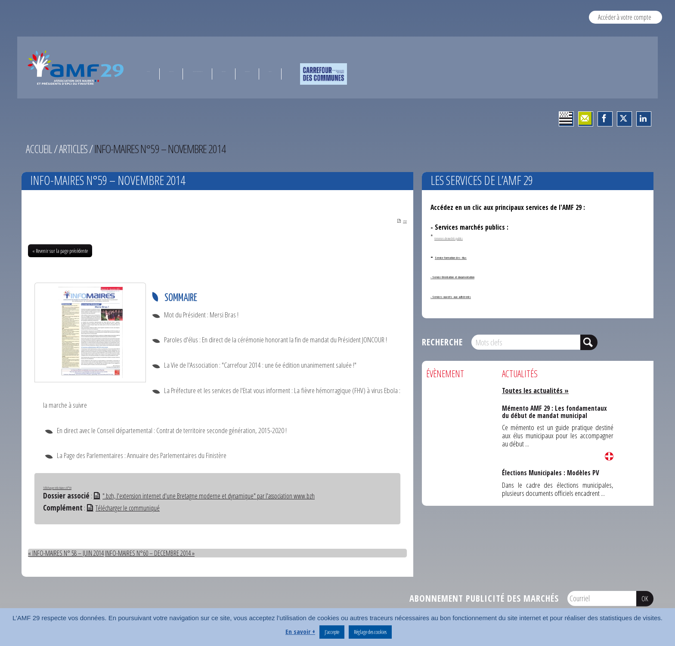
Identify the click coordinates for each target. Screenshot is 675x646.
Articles (75, 149)
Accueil (39, 149)
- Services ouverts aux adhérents (477, 295)
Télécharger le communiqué (125, 508)
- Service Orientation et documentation (487, 275)
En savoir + (300, 631)
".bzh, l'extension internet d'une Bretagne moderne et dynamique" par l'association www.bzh (210, 496)
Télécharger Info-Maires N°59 (76, 487)
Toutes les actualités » (537, 390)
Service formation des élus (473, 256)
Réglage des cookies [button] (370, 632)
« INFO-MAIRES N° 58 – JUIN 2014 (68, 553)
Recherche (442, 342)
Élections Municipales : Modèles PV (550, 472)
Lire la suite (609, 456)
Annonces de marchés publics (467, 237)
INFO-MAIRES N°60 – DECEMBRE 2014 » (157, 553)
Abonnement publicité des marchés (484, 598)
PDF (397, 220)
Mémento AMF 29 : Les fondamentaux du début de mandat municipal (554, 410)
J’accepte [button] (332, 632)
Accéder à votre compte (624, 17)
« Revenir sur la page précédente (60, 251)
